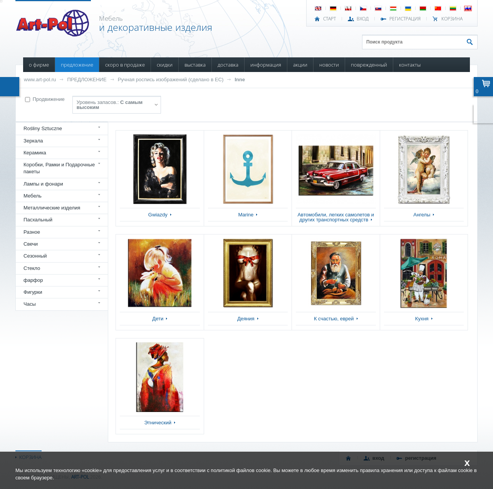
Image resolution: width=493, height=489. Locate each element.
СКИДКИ (165, 64)
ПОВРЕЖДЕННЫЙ (369, 64)
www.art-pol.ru (40, 79)
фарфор (33, 280)
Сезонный (35, 256)
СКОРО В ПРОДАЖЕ (125, 64)
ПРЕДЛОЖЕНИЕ (77, 64)
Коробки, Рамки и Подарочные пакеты (59, 168)
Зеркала (33, 141)
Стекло (31, 268)
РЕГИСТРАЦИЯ (405, 19)
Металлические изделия (51, 208)
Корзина (452, 19)
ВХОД (363, 19)
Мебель (32, 196)
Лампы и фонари (43, 184)
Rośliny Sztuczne (42, 128)
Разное (31, 232)
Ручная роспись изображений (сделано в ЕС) (171, 79)
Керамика (34, 153)
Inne (240, 79)
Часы (29, 304)
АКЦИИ (300, 64)
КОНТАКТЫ (410, 64)
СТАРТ (329, 19)
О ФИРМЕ (39, 64)
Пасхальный (37, 220)
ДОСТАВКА (228, 64)
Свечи (30, 244)
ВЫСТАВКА (195, 64)
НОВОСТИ (329, 64)
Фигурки (32, 292)
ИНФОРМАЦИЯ (265, 64)
